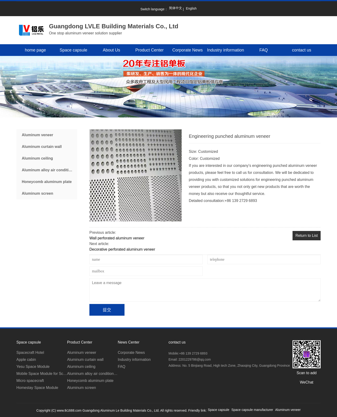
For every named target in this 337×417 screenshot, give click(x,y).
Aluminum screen (37, 193)
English (191, 8)
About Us (111, 50)
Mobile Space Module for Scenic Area (41, 374)
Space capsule (73, 50)
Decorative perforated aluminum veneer (122, 249)
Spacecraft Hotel (30, 353)
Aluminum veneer (37, 135)
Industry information (225, 50)
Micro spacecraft (30, 381)
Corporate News (187, 50)
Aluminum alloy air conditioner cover (49, 170)
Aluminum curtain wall (42, 147)
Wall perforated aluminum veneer (116, 238)
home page (35, 50)
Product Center (149, 50)
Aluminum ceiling (37, 158)
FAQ (263, 50)
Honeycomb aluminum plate (47, 182)
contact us (301, 50)
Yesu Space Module (33, 367)
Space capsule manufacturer (252, 410)
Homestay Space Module (37, 388)
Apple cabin (26, 360)
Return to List (306, 236)
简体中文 (175, 8)
